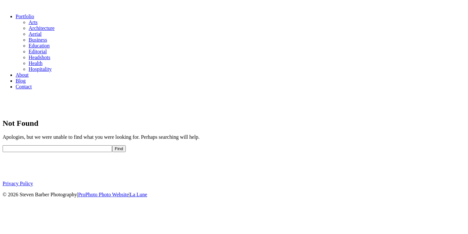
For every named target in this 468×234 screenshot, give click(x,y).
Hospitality (40, 69)
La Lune (138, 194)
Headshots (39, 57)
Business (38, 40)
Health (36, 63)
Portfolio (25, 16)
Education (39, 45)
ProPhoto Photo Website (103, 194)
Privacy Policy (18, 183)
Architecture (42, 28)
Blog (21, 81)
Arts (33, 22)
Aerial (35, 34)
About (22, 75)
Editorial (38, 51)
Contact (24, 86)
